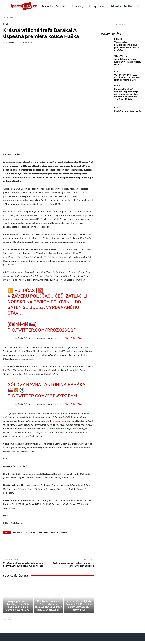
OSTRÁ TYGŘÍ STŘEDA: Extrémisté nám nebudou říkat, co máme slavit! (127, 77)
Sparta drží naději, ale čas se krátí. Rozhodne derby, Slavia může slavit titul (79, 580)
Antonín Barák (20, 502)
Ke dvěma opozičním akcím (128, 111)
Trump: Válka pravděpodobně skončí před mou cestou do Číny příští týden (126, 46)
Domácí (117, 86)
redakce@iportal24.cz (77, 619)
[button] (138, 6)
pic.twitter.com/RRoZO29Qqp (42, 299)
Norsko (54, 502)
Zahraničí (118, 39)
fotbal (33, 502)
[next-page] (9, 590)
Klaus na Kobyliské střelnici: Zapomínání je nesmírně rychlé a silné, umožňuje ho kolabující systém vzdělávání (126, 94)
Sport (12, 17)
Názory (117, 71)
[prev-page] (5, 590)
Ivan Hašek (43, 502)
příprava (65, 502)
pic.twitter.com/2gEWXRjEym (42, 365)
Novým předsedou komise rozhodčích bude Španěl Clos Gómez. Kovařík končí (18, 580)
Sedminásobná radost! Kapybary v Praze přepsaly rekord (127, 62)
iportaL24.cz (11, 43)
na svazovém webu (61, 391)
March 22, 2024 (74, 308)
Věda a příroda (120, 56)
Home (5, 17)
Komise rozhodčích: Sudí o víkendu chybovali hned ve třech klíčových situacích (48, 579)
